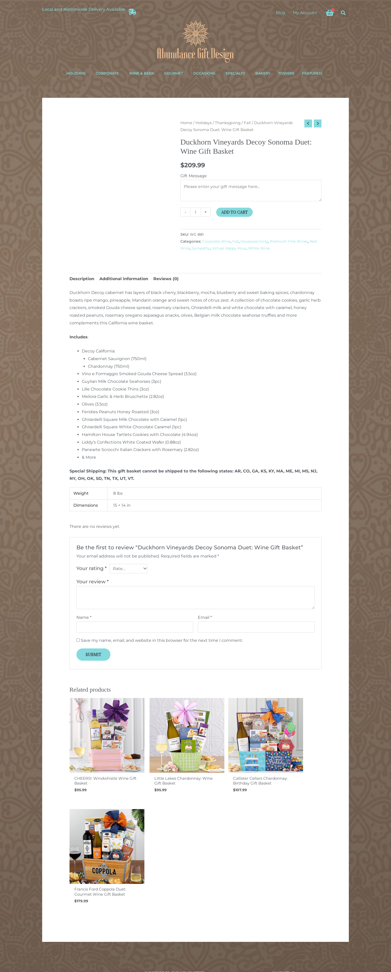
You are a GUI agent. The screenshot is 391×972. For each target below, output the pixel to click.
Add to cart (234, 212)
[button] (343, 12)
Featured (312, 73)
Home (186, 123)
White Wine (259, 248)
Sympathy (201, 248)
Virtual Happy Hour (229, 248)
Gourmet (173, 73)
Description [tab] (82, 279)
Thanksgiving (227, 123)
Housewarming (254, 241)
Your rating (91, 568)
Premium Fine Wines (289, 241)
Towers (286, 73)
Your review (92, 582)
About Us (46, 872)
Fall (247, 123)
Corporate (107, 73)
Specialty (235, 73)
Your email (195, 874)
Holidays (75, 73)
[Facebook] (274, 913)
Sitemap (46, 887)
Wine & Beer (141, 73)
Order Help (48, 864)
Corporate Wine (216, 241)
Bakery (262, 73)
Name (83, 617)
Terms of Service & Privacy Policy (66, 879)
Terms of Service (237, 949)
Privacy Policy (212, 949)
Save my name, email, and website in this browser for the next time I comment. (162, 640)
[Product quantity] (195, 212)
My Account (305, 12)
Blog (280, 12)
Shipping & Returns (55, 856)
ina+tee (238, 943)
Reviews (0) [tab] (166, 279)
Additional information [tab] (123, 279)
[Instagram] (282, 913)
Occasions (204, 73)
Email (205, 617)
